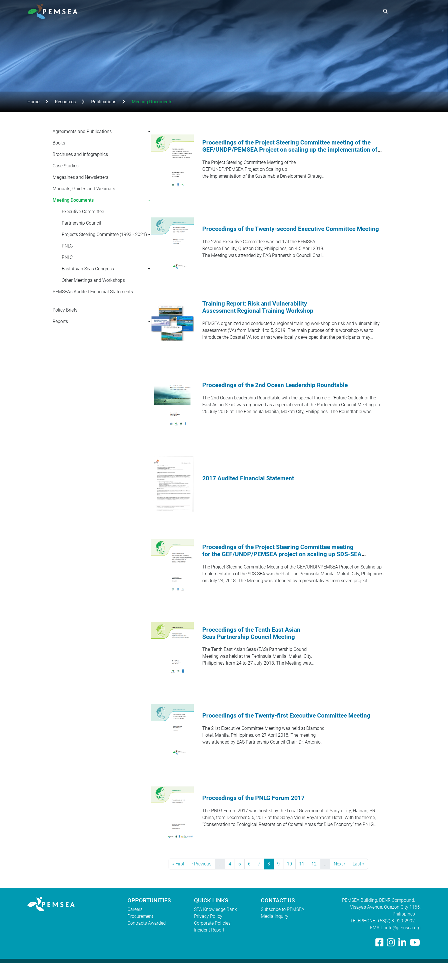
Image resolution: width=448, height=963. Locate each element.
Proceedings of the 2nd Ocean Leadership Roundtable (275, 385)
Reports (60, 321)
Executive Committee (83, 211)
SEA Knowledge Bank (215, 909)
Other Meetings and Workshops (93, 280)
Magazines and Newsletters (80, 177)
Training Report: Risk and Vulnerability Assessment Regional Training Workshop (257, 307)
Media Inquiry (274, 916)
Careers (135, 909)
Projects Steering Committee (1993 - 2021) (104, 234)
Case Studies (66, 166)
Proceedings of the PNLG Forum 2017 (253, 797)
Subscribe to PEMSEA (282, 909)
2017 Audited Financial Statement (248, 478)
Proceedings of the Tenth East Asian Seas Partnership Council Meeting (251, 633)
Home (33, 101)
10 (291, 863)
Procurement (140, 916)
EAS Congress (360, 11)
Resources (323, 11)
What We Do (288, 11)
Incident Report (209, 930)
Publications (103, 101)
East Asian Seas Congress (88, 269)
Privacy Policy (208, 916)
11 (303, 863)
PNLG (67, 246)
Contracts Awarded (146, 923)
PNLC (67, 257)
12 (315, 863)
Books (59, 143)
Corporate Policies (212, 923)
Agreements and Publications (82, 131)
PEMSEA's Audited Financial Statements (93, 291)
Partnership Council (81, 223)
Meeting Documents (73, 200)
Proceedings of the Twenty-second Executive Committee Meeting (290, 228)
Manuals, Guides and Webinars (84, 188)
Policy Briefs (65, 310)
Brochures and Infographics (80, 154)
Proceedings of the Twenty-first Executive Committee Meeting (286, 715)
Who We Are (252, 11)
